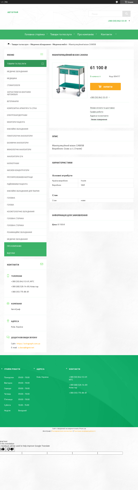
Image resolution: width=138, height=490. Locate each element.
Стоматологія (13, 85)
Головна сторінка (35, 34)
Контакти (106, 34)
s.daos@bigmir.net (26, 347)
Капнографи (13, 163)
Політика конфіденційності (84, 431)
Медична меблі (60, 44)
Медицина (12, 78)
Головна (11, 198)
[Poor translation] (10, 449)
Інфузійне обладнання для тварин (23, 191)
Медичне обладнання (41, 44)
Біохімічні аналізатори (17, 143)
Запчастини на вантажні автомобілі (19, 93)
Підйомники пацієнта (17, 184)
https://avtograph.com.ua (28, 343)
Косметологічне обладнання (20, 211)
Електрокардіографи (17, 115)
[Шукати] (126, 14)
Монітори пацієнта (16, 122)
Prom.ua (82, 428)
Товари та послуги (61, 34)
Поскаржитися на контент (62, 431)
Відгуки (11, 253)
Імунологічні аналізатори (19, 149)
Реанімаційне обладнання (19, 232)
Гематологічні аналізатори (20, 136)
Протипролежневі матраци (20, 177)
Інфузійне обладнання (17, 129)
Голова (10, 205)
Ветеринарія (13, 101)
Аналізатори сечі (15, 156)
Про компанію (85, 34)
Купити (108, 86)
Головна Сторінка (15, 225)
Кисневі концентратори (18, 170)
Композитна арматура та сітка (22, 108)
